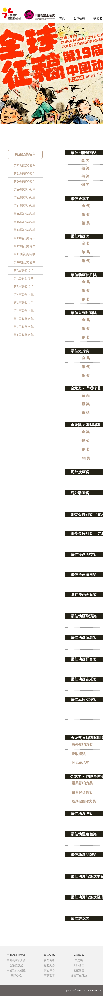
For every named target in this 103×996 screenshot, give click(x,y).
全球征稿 (79, 18)
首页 (62, 18)
